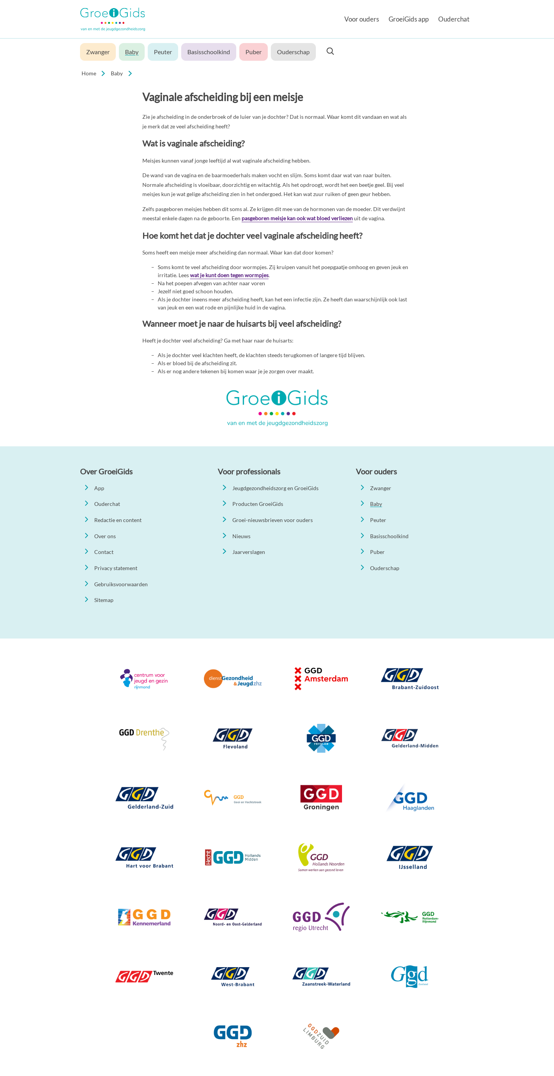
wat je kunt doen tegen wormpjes (229, 275)
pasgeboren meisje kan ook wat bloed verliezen (297, 218)
